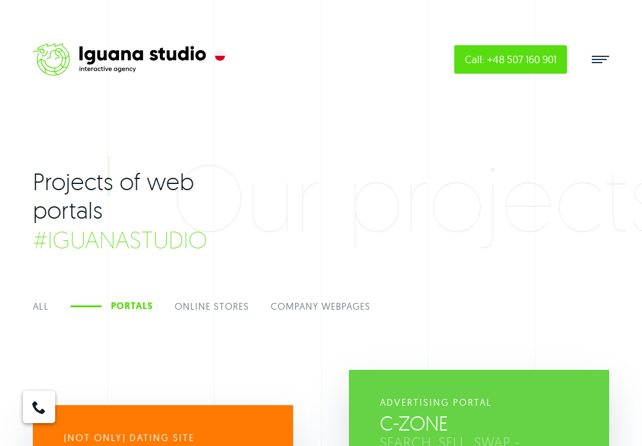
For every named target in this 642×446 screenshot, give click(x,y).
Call (510, 59)
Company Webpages (321, 306)
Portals (132, 306)
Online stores (212, 306)
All (41, 306)
